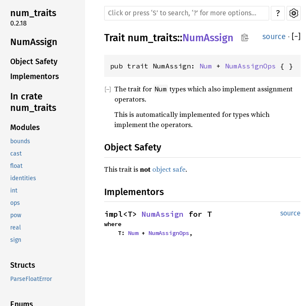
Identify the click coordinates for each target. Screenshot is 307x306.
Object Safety (33, 61)
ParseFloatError (31, 279)
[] (296, 36)
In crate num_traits (33, 102)
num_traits (33, 13)
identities (23, 178)
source (274, 36)
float (16, 166)
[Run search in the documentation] (186, 13)
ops (15, 203)
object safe (168, 169)
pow (15, 215)
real (15, 227)
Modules (25, 127)
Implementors (34, 76)
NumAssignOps (250, 66)
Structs (22, 265)
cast (16, 153)
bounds (20, 141)
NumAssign (33, 42)
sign (15, 240)
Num (205, 66)
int (13, 190)
